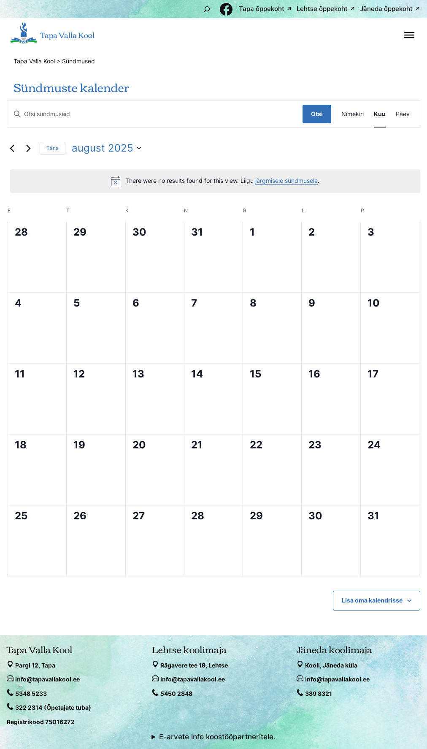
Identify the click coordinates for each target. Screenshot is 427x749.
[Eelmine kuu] (12, 148)
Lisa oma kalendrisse (372, 600)
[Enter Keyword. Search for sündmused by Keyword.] (155, 114)
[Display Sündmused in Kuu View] (380, 114)
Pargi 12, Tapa (35, 665)
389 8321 (318, 693)
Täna (52, 148)
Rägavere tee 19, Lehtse (194, 665)
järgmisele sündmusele (286, 180)
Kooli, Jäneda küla (331, 665)
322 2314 (28, 707)
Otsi (317, 113)
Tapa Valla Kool (68, 34)
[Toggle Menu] (409, 35)
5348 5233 (31, 693)
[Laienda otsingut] (207, 9)
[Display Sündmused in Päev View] (403, 114)
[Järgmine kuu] (28, 148)
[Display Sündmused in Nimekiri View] (352, 114)
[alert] (215, 181)
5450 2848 (176, 693)
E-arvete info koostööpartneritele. (217, 737)
